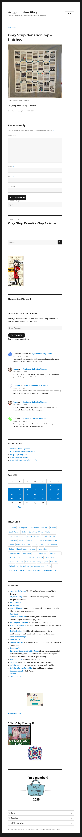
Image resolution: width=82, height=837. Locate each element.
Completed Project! (17, 536)
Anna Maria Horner (18, 591)
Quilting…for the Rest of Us (21, 668)
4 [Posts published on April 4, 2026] (58, 486)
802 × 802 (30, 111)
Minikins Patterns (40, 553)
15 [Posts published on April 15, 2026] (35, 494)
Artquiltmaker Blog (22, 12)
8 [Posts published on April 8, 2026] (35, 490)
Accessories (34, 528)
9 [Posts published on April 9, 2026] (42, 490)
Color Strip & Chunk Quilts (39, 532)
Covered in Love (16, 608)
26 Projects (22, 528)
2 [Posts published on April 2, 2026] (42, 486)
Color (24, 532)
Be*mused (14, 605)
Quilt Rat (13, 662)
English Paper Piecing (49, 540)
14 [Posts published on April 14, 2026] (27, 494)
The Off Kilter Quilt (18, 677)
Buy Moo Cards (15, 714)
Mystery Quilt (55, 553)
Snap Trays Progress (18, 455)
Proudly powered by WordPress (50, 829)
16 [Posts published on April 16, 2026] (43, 494)
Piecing (40, 558)
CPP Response (33, 536)
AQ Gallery (12, 813)
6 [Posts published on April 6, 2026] (19, 490)
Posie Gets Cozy (16, 659)
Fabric (11, 545)
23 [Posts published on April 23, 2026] (43, 498)
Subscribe (17, 335)
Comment (12, 136)
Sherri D (16, 385)
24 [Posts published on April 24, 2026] (50, 498)
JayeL (15, 369)
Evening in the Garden (19, 622)
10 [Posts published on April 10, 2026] (50, 490)
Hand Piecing (21, 549)
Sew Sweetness (37, 566)
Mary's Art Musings (18, 637)
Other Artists (29, 558)
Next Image (12, 27)
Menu (69, 14)
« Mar (19, 507)
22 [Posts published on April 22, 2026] (35, 498)
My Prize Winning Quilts (41, 354)
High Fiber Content (18, 625)
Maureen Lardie (16, 640)
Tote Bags (13, 570)
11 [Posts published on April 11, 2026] (58, 490)
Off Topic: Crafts (15, 558)
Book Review (14, 532)
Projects (53, 562)
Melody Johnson (16, 642)
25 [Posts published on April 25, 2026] (58, 498)
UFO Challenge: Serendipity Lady (23, 460)
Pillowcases (49, 558)
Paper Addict (15, 648)
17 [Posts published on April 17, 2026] (50, 494)
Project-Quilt (42, 562)
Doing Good (32, 540)
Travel (21, 570)
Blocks (53, 528)
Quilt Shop (13, 566)
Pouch (11, 562)
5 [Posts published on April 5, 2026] (12, 490)
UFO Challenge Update (19, 457)
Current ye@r (15, 201)
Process (20, 562)
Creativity (13, 540)
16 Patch (12, 528)
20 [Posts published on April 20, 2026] (20, 498)
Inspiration (42, 549)
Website (11, 186)
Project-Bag (30, 562)
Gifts (41, 545)
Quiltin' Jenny (16, 665)
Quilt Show (24, 566)
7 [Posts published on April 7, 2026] (27, 490)
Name (11, 166)
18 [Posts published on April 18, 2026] (58, 494)
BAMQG (44, 528)
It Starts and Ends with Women (34, 369)
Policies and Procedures (30, 829)
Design (22, 540)
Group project (51, 545)
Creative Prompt (48, 536)
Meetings (27, 553)
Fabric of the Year (23, 545)
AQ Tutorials (13, 818)
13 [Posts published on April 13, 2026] (19, 494)
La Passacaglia (14, 553)
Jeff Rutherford (16, 631)
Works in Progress (50, 570)
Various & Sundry (33, 570)
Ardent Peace (15, 602)
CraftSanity (14, 614)
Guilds (11, 549)
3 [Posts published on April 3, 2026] (50, 486)
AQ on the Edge (16, 597)
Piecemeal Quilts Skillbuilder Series (24, 651)
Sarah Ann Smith (17, 671)
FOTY (35, 545)
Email (11, 176)
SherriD (13, 674)
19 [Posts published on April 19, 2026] (12, 498)
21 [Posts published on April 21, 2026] (27, 498)
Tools (49, 566)
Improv (33, 549)
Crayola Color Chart (18, 617)
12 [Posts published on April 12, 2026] (12, 494)
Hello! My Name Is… (16, 823)
